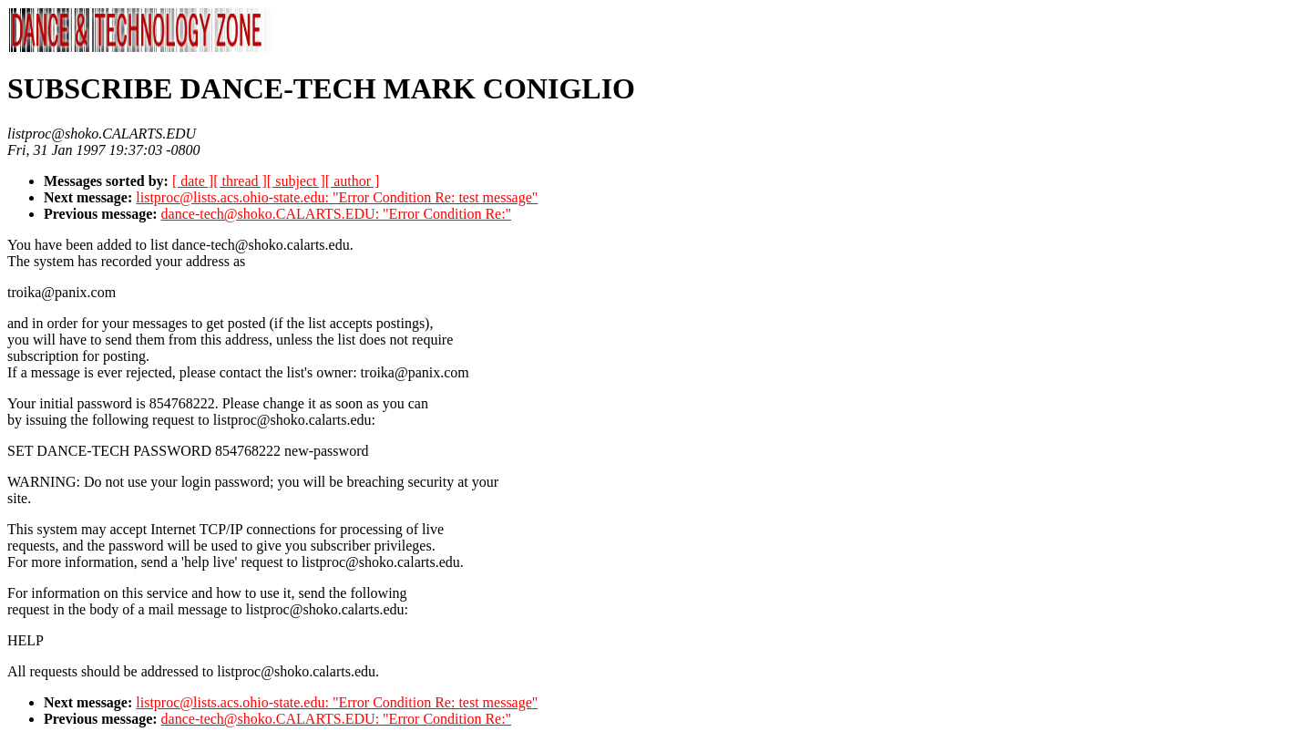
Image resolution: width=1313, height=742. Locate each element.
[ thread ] (240, 181)
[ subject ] (296, 181)
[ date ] (192, 181)
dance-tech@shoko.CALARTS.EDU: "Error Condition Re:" (336, 214)
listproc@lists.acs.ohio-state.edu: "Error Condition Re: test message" (337, 197)
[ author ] (352, 181)
